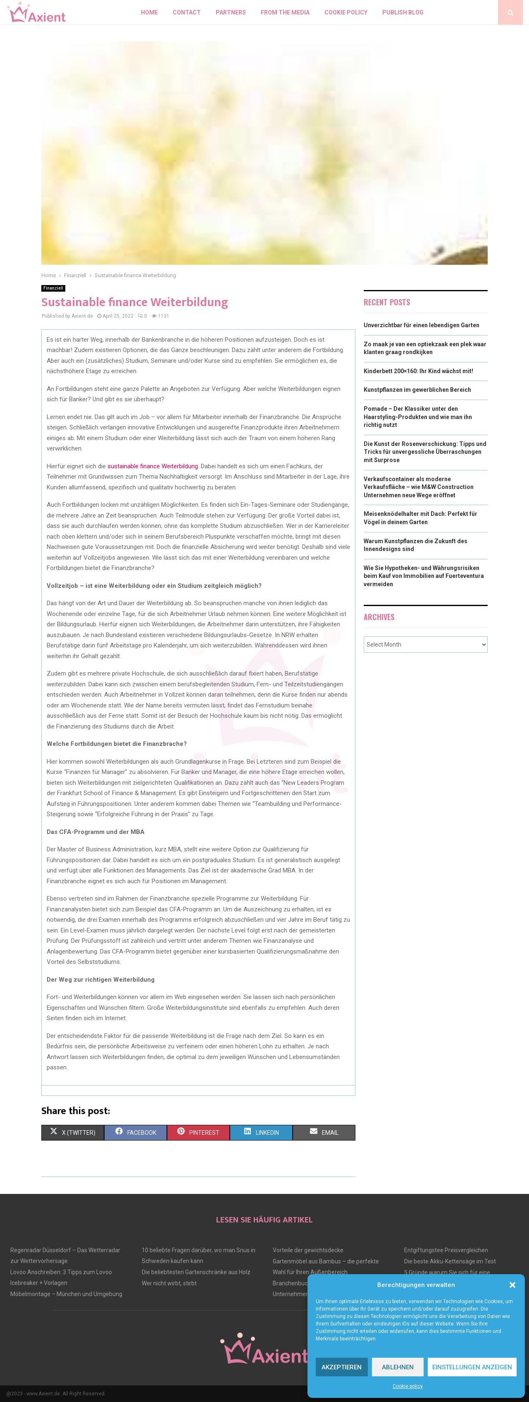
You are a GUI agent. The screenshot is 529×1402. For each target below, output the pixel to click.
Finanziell (53, 288)
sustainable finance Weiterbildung (152, 466)
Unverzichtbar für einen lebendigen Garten (421, 325)
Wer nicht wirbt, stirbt (169, 1283)
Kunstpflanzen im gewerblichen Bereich (417, 389)
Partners (231, 12)
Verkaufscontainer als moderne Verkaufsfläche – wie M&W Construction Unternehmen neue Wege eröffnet (419, 487)
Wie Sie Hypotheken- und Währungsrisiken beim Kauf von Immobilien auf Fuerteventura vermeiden (424, 576)
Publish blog (403, 12)
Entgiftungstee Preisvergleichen (446, 1250)
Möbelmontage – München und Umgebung (66, 1294)
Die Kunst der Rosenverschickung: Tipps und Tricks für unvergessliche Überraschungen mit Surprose (425, 452)
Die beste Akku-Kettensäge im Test (450, 1261)
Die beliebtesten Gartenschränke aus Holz (196, 1272)
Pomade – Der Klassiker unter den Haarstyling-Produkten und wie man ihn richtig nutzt (418, 416)
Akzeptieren (342, 1367)
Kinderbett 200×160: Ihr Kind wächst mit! (418, 371)
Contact (187, 12)
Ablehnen (398, 1367)
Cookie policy (408, 1386)
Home (149, 12)
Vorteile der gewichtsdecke (308, 1250)
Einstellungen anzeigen (472, 1367)
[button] (512, 1285)
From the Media (285, 12)
